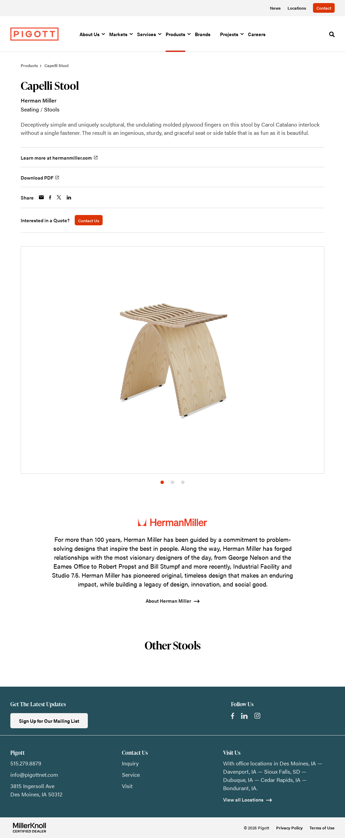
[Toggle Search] (332, 34)
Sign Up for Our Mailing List (49, 720)
